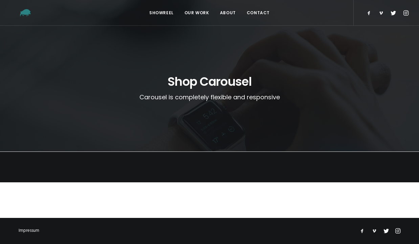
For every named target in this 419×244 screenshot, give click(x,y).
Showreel (161, 13)
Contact (258, 13)
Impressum (29, 230)
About (228, 13)
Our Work (196, 13)
